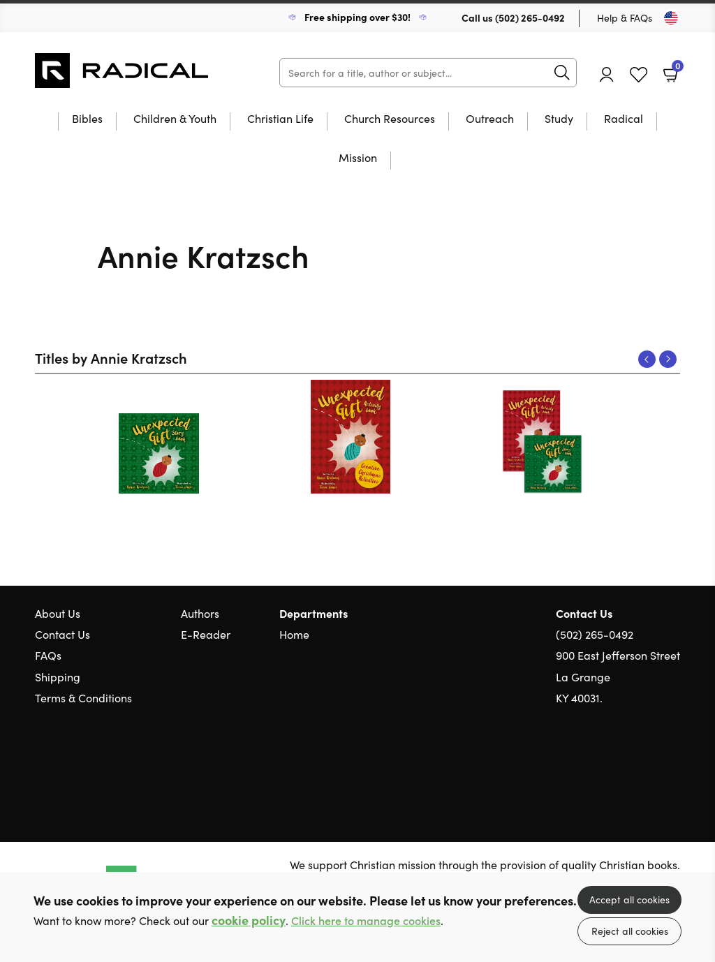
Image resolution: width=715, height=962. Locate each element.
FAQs (48, 655)
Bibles (87, 119)
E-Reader (205, 634)
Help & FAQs (624, 17)
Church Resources (389, 119)
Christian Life (280, 119)
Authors (200, 613)
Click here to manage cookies (366, 920)
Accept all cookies (629, 899)
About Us (57, 613)
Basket (676, 69)
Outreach (490, 119)
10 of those (122, 70)
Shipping (57, 676)
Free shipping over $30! (357, 17)
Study (559, 119)
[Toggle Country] (671, 18)
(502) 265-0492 (530, 17)
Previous (647, 359)
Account (607, 74)
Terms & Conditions (83, 697)
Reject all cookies (629, 931)
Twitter (622, 764)
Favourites (638, 75)
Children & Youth (174, 119)
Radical (623, 119)
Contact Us (62, 634)
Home (294, 634)
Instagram (673, 764)
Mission (358, 158)
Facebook (648, 764)
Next (668, 359)
